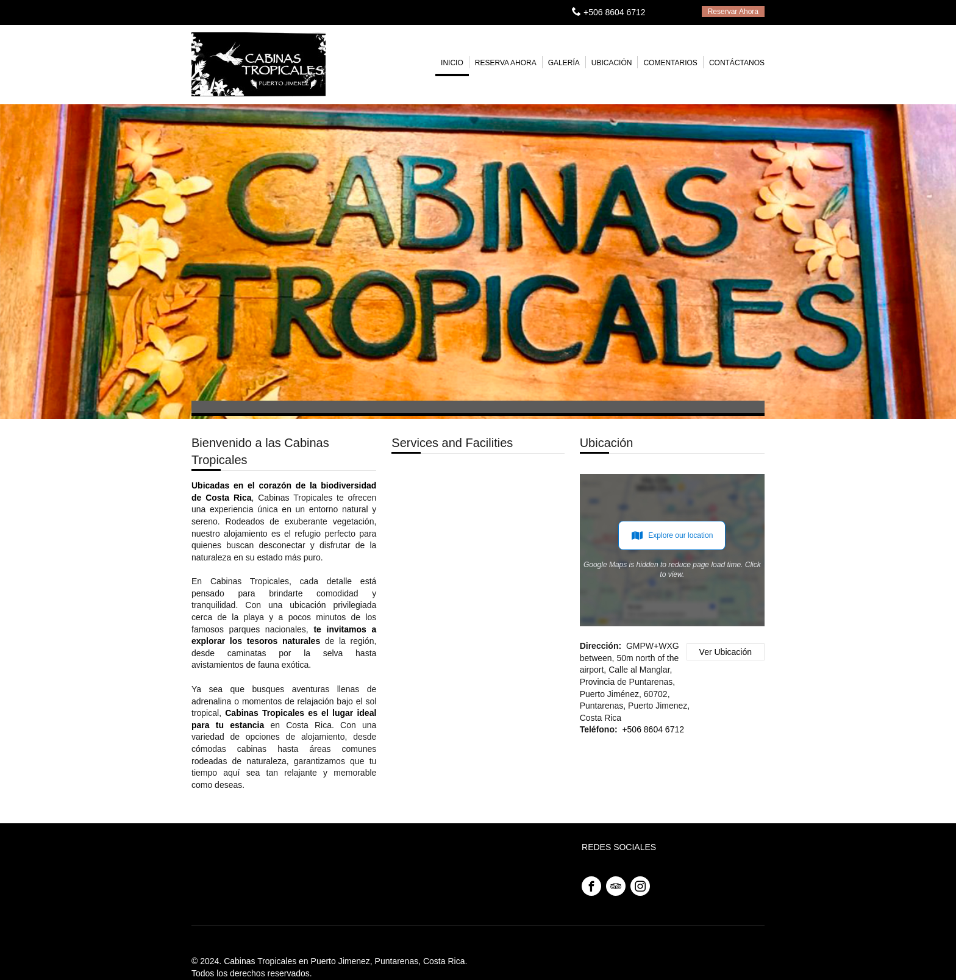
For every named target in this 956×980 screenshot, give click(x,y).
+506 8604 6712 (614, 12)
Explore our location (672, 535)
